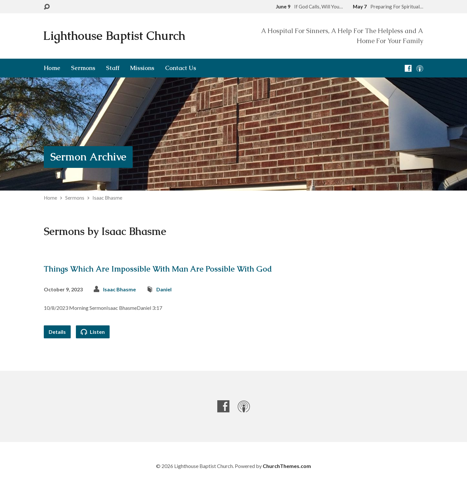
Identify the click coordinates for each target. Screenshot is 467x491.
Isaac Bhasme (107, 198)
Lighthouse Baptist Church (114, 35)
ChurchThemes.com (287, 466)
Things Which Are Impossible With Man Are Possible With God (158, 269)
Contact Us (180, 68)
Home (52, 68)
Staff (112, 68)
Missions (142, 68)
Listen (93, 332)
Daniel (164, 289)
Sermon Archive (88, 156)
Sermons (83, 68)
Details (57, 332)
